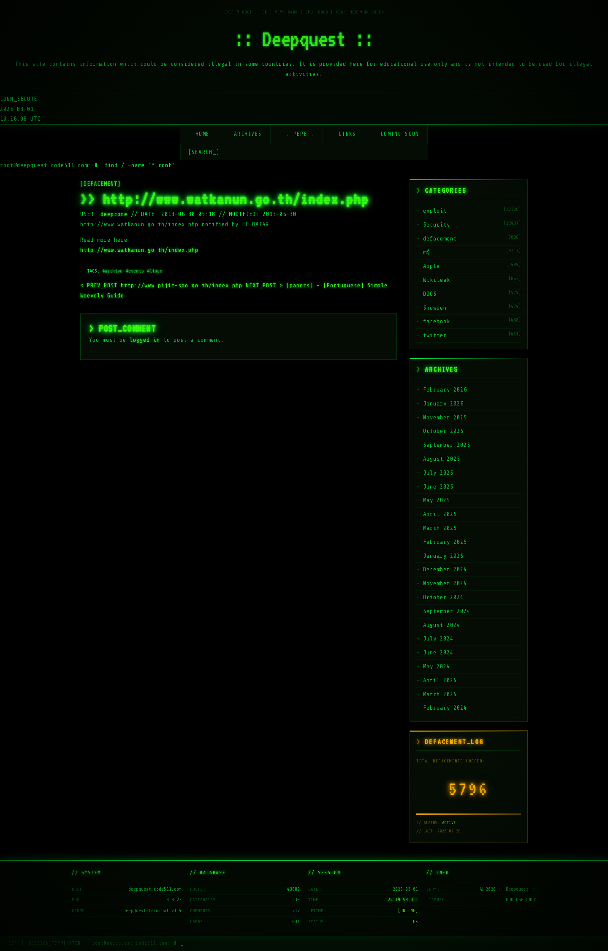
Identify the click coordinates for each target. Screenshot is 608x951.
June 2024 (438, 652)
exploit (435, 211)
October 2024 (443, 597)
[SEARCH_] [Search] (204, 152)
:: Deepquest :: (304, 39)
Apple (431, 266)
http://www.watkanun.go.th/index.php (139, 250)
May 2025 (436, 500)
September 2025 (446, 445)
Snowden (435, 308)
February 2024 (445, 708)
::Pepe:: (300, 134)
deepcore (114, 214)
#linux (154, 271)
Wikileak (436, 280)
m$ (426, 252)
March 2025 (440, 528)
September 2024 (446, 611)
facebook (436, 321)
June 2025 (438, 487)
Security (436, 225)
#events (135, 271)
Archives (248, 134)
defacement (440, 238)
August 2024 (441, 625)
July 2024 (438, 638)
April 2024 (440, 680)
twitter (435, 335)
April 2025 (440, 514)
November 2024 (445, 583)
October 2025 (443, 431)
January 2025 (443, 556)
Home (202, 134)
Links (347, 134)
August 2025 (441, 459)
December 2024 (445, 569)
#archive (112, 271)
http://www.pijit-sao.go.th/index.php (163, 285)
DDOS (430, 294)
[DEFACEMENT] (100, 184)
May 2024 (436, 666)
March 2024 (440, 694)
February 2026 (445, 389)
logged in (145, 340)
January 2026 (443, 403)
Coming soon (399, 134)
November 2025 (445, 417)
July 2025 (438, 473)
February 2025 (445, 542)
